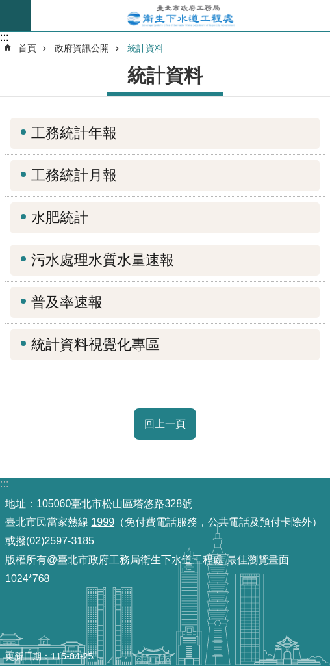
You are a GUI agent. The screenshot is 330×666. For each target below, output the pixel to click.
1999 (102, 521)
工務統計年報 (74, 133)
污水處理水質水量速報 (102, 260)
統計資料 (145, 48)
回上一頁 (165, 423)
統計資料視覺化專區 (95, 344)
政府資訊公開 (82, 48)
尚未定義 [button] (15, 15)
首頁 (27, 48)
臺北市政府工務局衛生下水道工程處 (180, 15)
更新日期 (23, 656)
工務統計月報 (74, 175)
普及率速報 (67, 302)
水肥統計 (59, 217)
